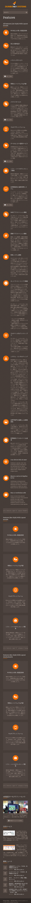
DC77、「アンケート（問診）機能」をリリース (18, 878)
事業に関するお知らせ (19, 869)
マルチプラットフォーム (18, 127)
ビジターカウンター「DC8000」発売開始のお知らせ (18, 872)
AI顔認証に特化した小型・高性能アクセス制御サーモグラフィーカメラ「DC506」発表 (18, 890)
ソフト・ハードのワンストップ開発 (19, 169)
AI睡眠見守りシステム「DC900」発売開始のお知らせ (18, 866)
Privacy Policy (6, 900)
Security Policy (14, 900)
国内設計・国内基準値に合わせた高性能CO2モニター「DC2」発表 (18, 884)
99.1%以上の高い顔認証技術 (19, 30)
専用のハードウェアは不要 (18, 84)
